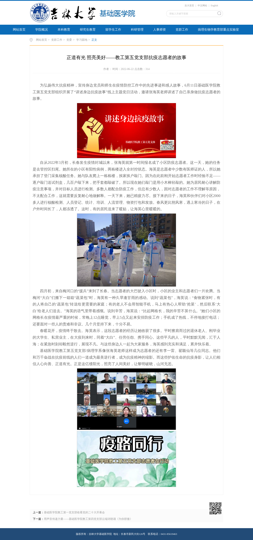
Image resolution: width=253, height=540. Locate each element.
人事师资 (159, 29)
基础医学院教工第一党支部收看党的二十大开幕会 (74, 512)
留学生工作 (113, 29)
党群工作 (182, 29)
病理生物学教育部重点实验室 (218, 29)
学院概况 (41, 29)
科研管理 (137, 29)
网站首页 (19, 29)
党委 (69, 39)
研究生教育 (88, 29)
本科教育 (64, 29)
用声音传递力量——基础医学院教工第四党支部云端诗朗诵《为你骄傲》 (88, 518)
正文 (94, 39)
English (214, 5)
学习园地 (81, 39)
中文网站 (202, 5)
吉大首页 (189, 5)
